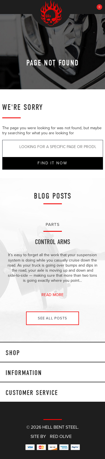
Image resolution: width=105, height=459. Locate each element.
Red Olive (61, 436)
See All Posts (52, 318)
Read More (52, 294)
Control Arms (52, 242)
